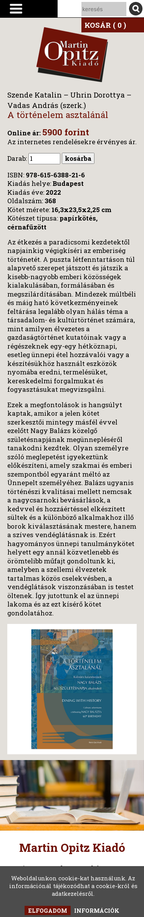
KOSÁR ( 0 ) (105, 25)
